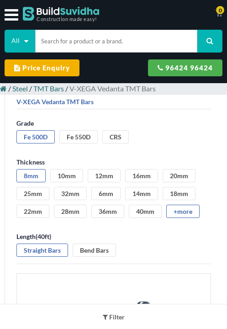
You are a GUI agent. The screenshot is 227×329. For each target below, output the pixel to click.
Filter (114, 317)
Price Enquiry (42, 68)
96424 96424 (185, 68)
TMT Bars (48, 88)
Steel (20, 88)
